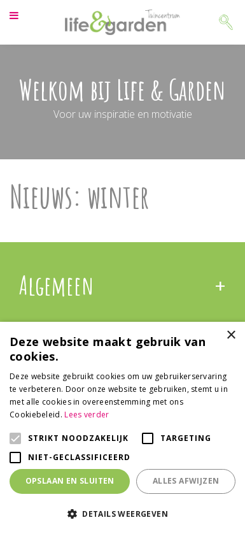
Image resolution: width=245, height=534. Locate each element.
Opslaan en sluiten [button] (70, 480)
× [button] (230, 335)
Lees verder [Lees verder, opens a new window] (86, 414)
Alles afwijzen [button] (186, 480)
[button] (122, 513)
